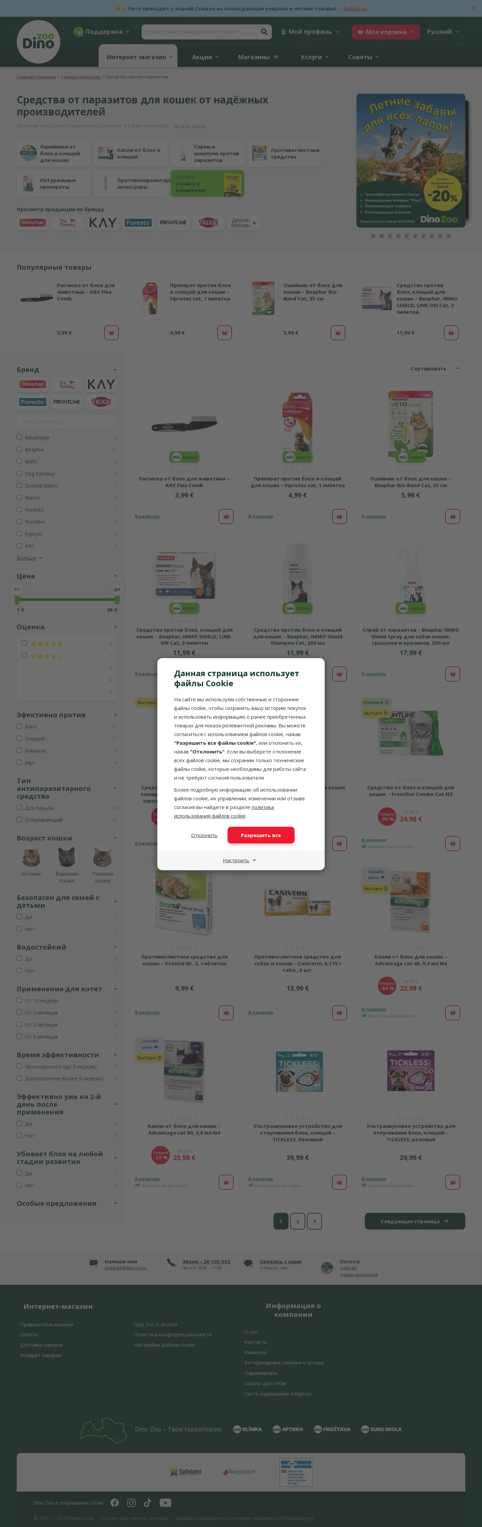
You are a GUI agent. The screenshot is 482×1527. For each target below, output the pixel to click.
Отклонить (204, 835)
